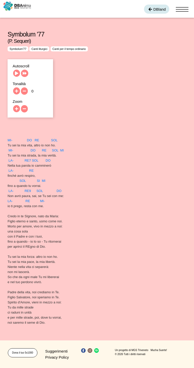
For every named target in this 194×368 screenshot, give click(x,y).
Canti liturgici (39, 48)
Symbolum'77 (18, 48)
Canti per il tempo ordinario (69, 48)
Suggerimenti (56, 351)
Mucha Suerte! (159, 350)
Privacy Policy (57, 357)
